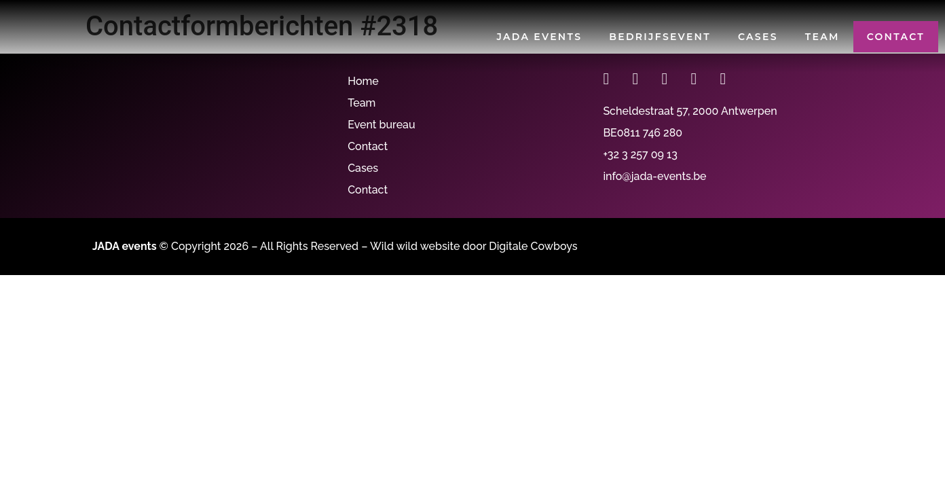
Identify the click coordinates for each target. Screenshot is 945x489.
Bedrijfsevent (660, 37)
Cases (758, 37)
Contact (896, 37)
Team (822, 37)
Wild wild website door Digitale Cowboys (474, 246)
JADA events (539, 37)
